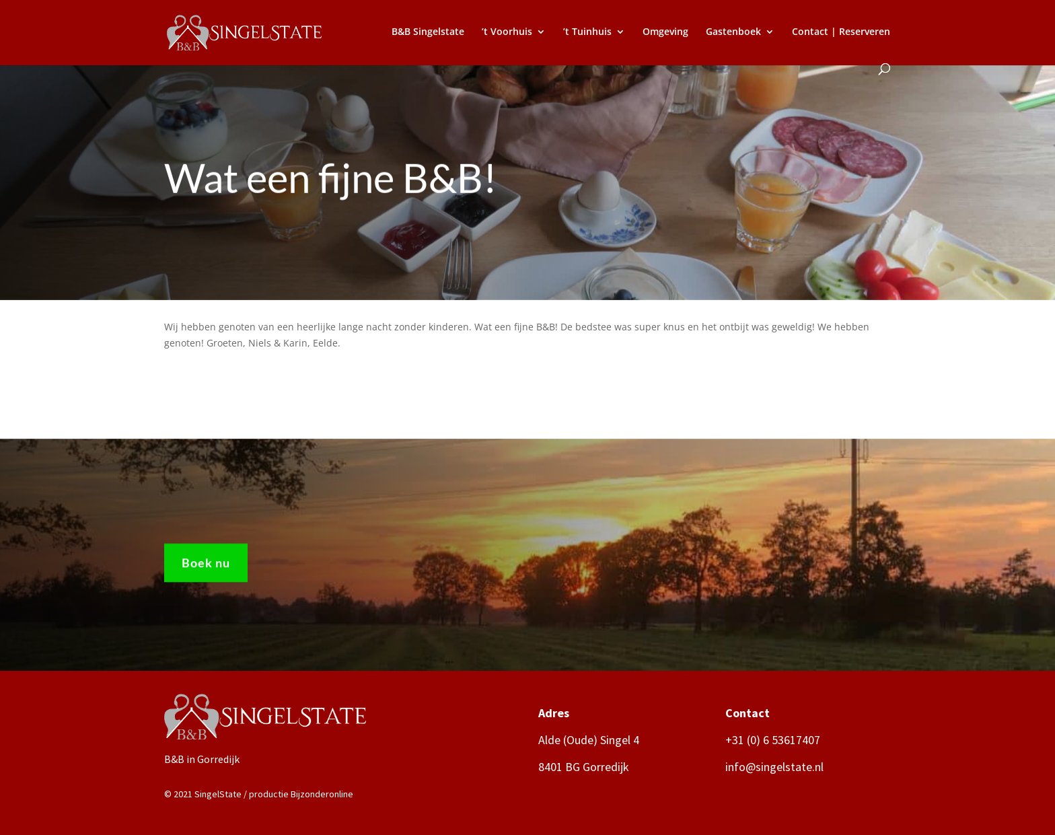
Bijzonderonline (322, 794)
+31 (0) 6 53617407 (772, 740)
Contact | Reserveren (841, 32)
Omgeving (665, 32)
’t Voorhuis (507, 32)
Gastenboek (733, 32)
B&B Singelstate (428, 32)
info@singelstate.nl (774, 766)
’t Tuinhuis (587, 32)
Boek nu (206, 567)
